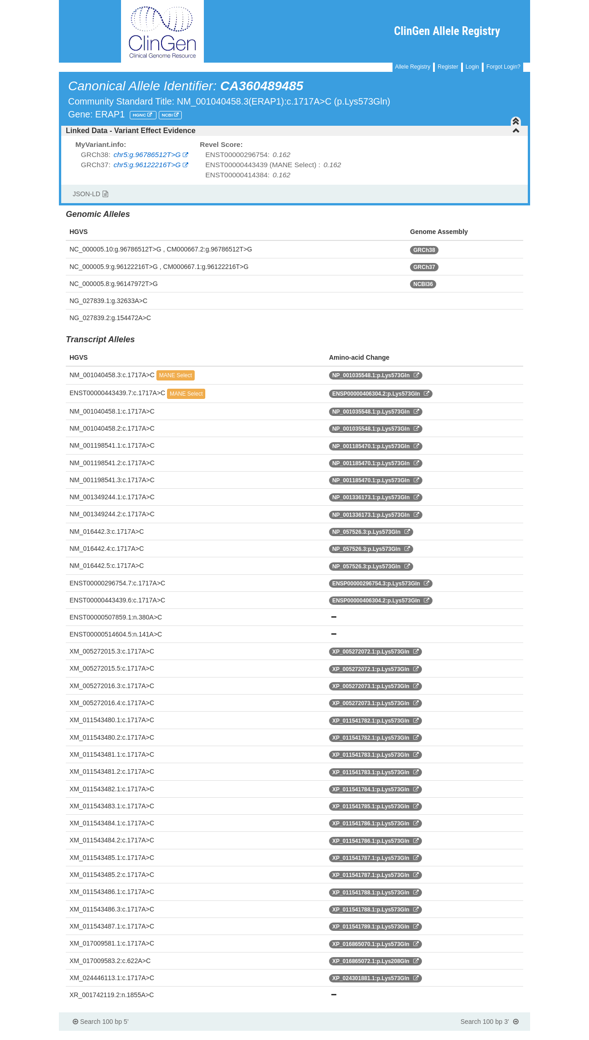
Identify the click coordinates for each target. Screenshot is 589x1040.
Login (472, 67)
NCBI (168, 114)
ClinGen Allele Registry (447, 31)
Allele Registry (413, 67)
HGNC (140, 114)
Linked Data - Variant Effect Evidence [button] (293, 130)
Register (448, 67)
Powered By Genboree (485, 1035)
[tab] (294, 131)
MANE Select (175, 375)
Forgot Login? (503, 67)
